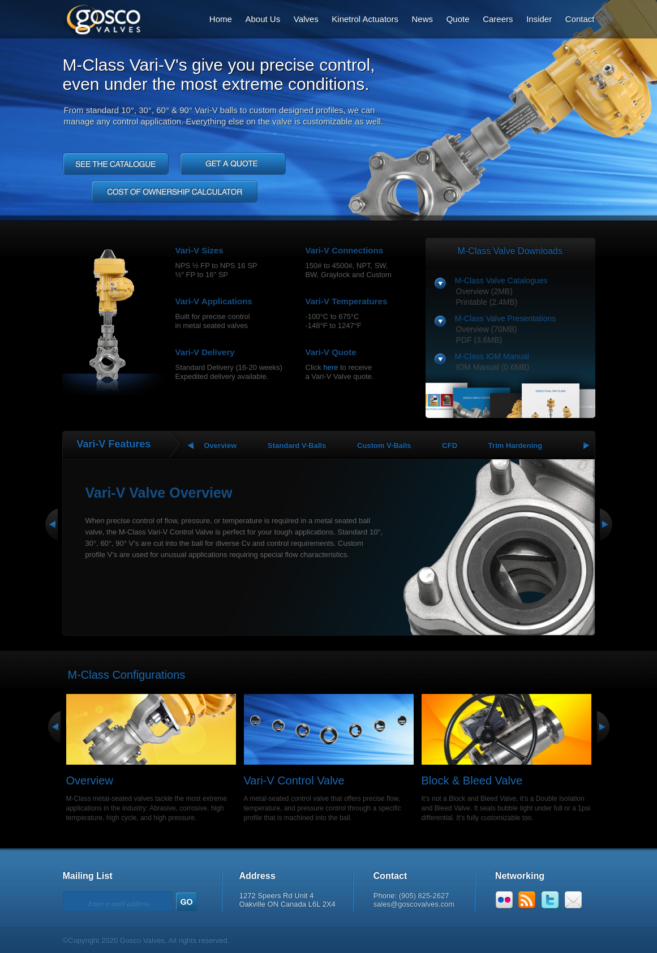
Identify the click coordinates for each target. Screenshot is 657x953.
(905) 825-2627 (423, 895)
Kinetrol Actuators (365, 19)
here (330, 367)
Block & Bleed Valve (472, 780)
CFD (449, 445)
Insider (539, 19)
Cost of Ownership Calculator (174, 191)
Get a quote (233, 164)
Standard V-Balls (297, 445)
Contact (580, 19)
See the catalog (116, 164)
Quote (458, 19)
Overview (220, 445)
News (422, 19)
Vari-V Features (114, 444)
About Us (262, 19)
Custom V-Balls (384, 445)
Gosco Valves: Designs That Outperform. (95, 18)
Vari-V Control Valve (294, 780)
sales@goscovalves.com (413, 904)
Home (220, 19)
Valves (306, 19)
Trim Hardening (515, 445)
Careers (498, 19)
